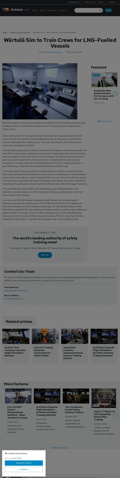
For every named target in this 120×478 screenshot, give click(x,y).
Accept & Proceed (23, 468)
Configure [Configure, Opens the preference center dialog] (24, 475)
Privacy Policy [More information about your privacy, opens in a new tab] (17, 463)
